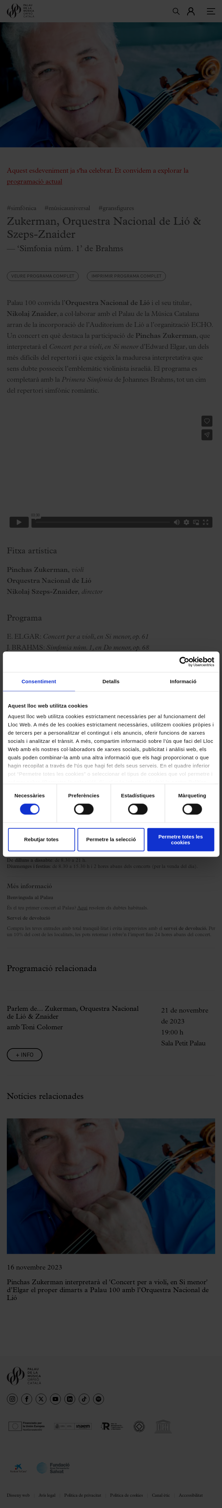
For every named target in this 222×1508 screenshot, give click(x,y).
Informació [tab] (183, 681)
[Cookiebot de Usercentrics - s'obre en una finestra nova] (184, 662)
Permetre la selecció (111, 840)
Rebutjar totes (41, 840)
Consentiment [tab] (39, 681)
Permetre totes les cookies (180, 839)
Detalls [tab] (111, 681)
